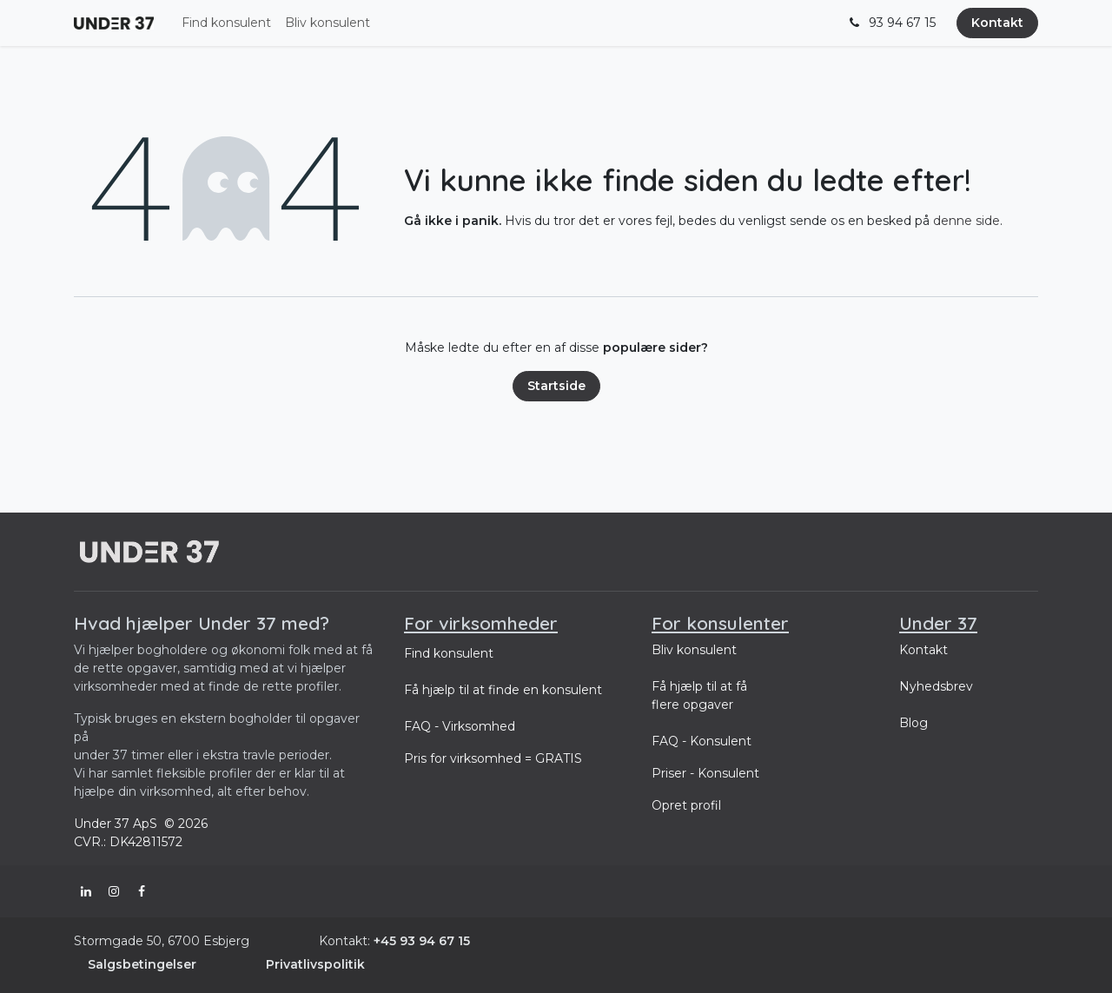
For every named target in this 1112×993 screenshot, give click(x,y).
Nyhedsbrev (936, 686)
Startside (556, 386)
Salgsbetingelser (142, 964)
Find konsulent (448, 653)
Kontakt (997, 22)
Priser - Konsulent (705, 773)
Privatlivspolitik (315, 964)
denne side (966, 220)
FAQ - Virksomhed (459, 726)
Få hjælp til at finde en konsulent (503, 690)
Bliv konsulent (694, 650)
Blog (913, 723)
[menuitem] (226, 23)
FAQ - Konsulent (701, 741)
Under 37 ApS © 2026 (142, 823)
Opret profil (686, 805)
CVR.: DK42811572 (128, 842)
